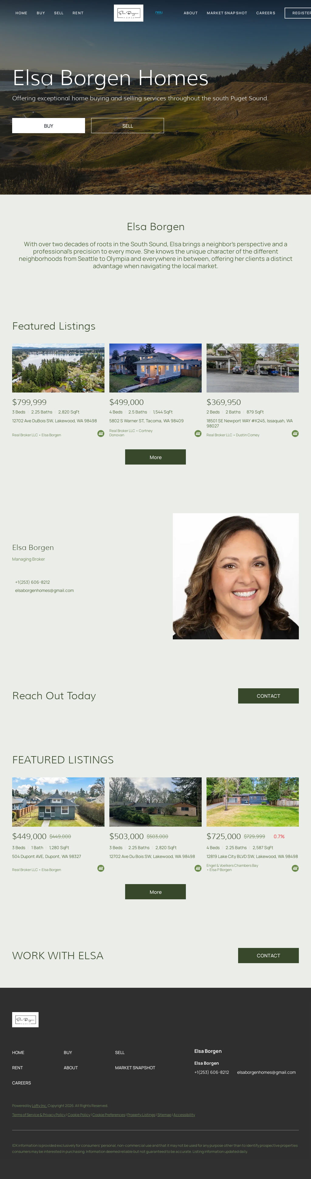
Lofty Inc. (39, 1105)
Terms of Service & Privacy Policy (39, 1114)
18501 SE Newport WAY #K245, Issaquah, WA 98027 (250, 423)
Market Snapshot (227, 13)
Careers (265, 13)
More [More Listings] (156, 457)
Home (21, 13)
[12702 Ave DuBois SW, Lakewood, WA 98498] (58, 368)
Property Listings (141, 1114)
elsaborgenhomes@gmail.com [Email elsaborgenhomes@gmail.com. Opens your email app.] (44, 590)
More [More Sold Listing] (156, 892)
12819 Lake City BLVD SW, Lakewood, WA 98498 (252, 856)
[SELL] (127, 125)
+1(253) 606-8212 (32, 582)
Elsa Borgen (33, 547)
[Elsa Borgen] (236, 576)
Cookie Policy (79, 1114)
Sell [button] (58, 13)
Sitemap (164, 1114)
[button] (38, 1052)
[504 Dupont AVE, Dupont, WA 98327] (58, 801)
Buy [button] (41, 13)
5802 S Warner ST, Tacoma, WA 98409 (146, 421)
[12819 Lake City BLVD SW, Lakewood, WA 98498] (253, 801)
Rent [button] (78, 13)
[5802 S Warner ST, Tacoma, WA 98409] (155, 368)
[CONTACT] (268, 696)
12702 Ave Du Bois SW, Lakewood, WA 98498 (152, 856)
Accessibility (184, 1114)
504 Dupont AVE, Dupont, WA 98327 (46, 856)
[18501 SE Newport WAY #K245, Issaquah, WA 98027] (253, 368)
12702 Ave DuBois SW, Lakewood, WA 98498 (54, 421)
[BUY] (48, 125)
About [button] (191, 13)
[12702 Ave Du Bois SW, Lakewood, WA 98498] (155, 801)
